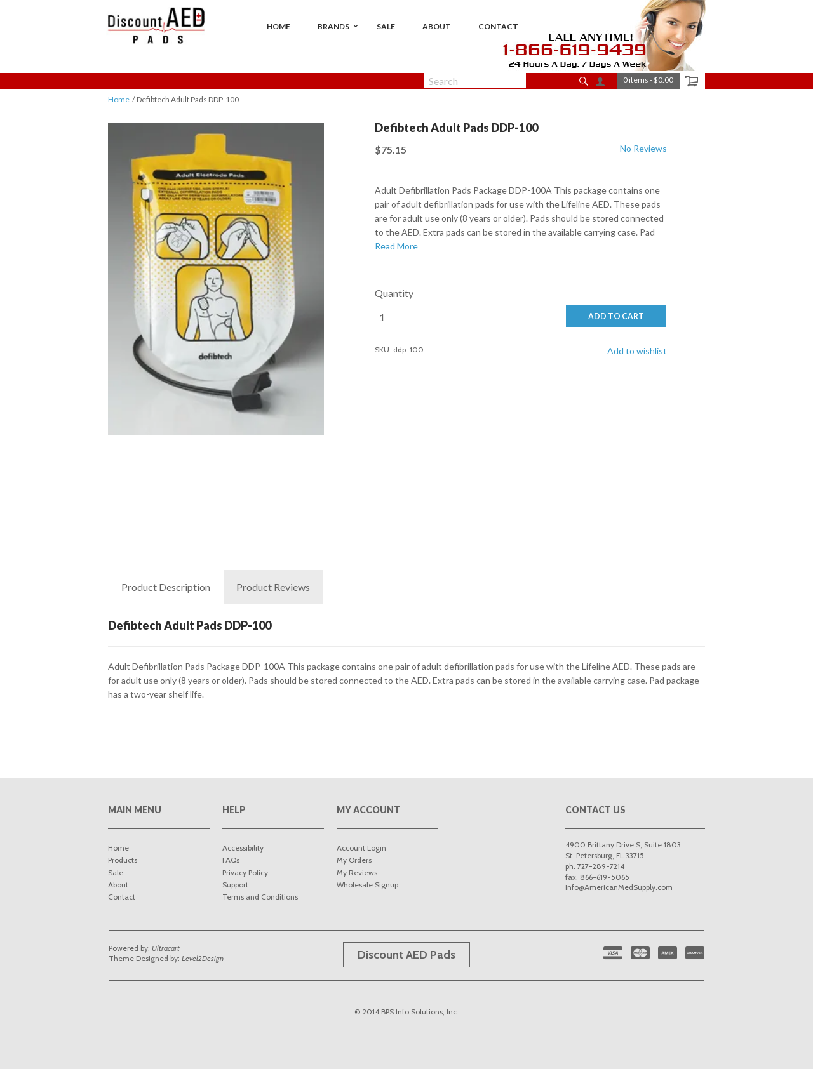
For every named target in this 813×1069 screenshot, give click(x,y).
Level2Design (203, 958)
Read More (396, 246)
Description (165, 587)
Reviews (273, 587)
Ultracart (166, 948)
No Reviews (643, 148)
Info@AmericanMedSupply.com (619, 887)
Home (119, 99)
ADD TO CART (616, 316)
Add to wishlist (637, 350)
